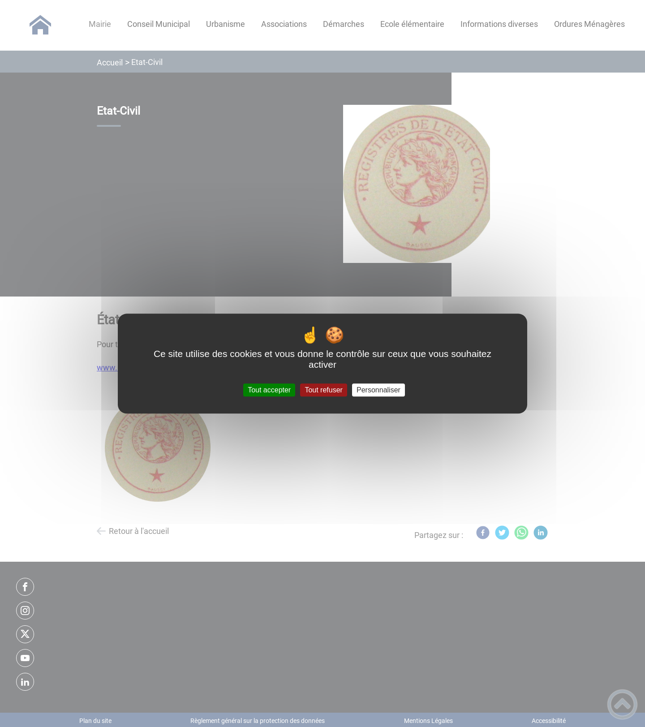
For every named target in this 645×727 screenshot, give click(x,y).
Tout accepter (269, 390)
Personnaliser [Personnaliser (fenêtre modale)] (378, 390)
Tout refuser (323, 390)
